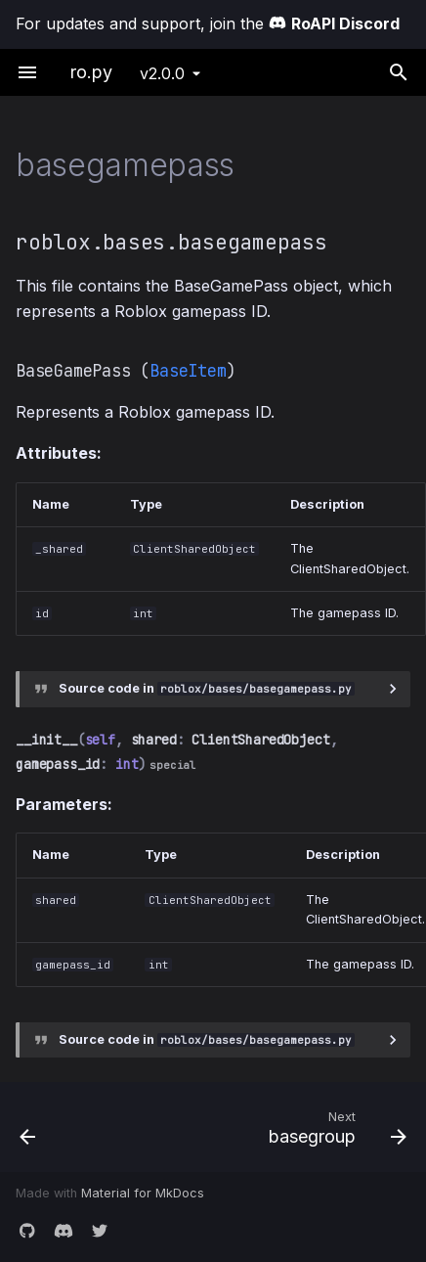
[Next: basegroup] (265, 1127)
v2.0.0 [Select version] (162, 73)
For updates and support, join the (208, 23)
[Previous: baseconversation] (56, 1127)
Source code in (207, 688)
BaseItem (187, 371)
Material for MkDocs (142, 1193)
